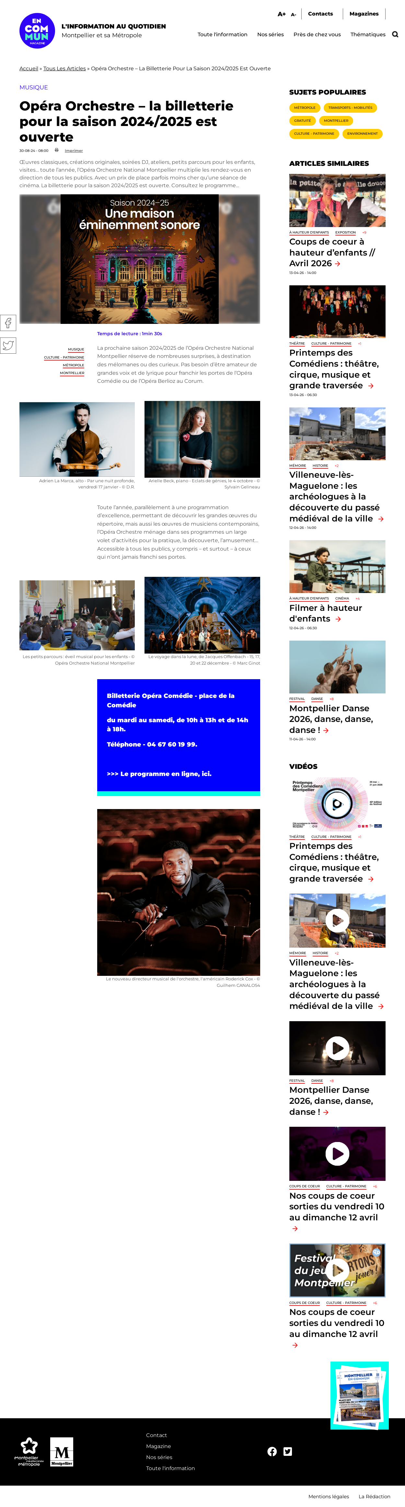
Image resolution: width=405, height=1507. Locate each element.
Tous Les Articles (64, 68)
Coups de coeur (304, 1186)
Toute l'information (223, 34)
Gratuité (302, 120)
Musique (76, 349)
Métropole (73, 365)
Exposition (345, 232)
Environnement (362, 133)
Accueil (28, 68)
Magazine (158, 1446)
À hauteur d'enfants (309, 232)
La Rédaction (374, 1496)
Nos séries (270, 34)
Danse (317, 699)
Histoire (320, 465)
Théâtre (297, 343)
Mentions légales (328, 1496)
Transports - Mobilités (350, 107)
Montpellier (72, 373)
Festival (297, 699)
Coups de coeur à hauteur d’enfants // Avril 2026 (332, 252)
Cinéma (342, 598)
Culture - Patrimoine (64, 357)
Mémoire (297, 465)
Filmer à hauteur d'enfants (325, 613)
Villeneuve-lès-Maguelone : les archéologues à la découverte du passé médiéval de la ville (334, 496)
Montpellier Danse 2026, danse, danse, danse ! (331, 719)
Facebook (8, 323)
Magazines (364, 14)
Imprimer (74, 150)
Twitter (8, 345)
